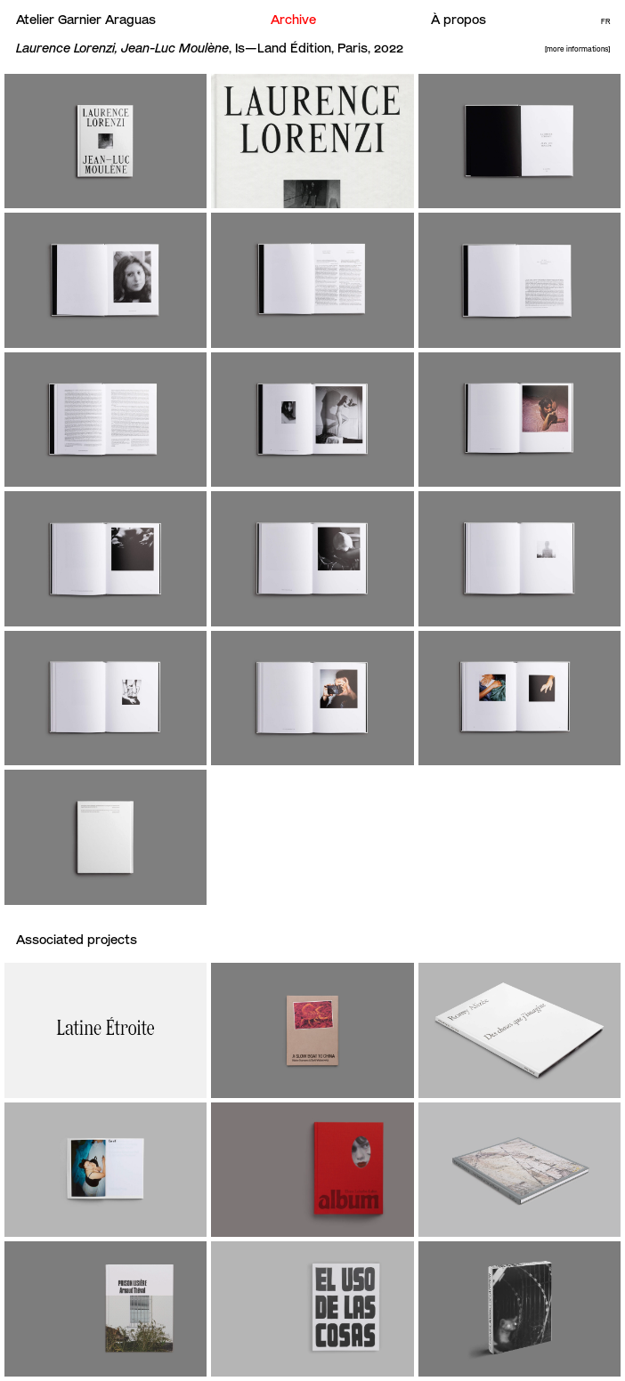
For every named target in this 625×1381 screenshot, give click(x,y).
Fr (605, 22)
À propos (458, 19)
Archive (293, 19)
